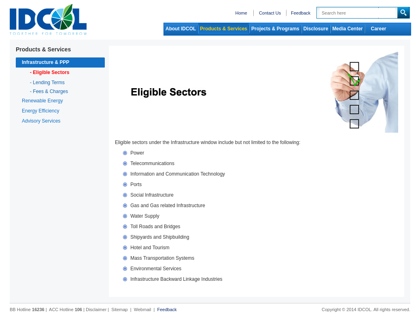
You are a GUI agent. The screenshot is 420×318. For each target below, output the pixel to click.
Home (241, 13)
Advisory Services (41, 121)
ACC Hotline (65, 309)
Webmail (142, 309)
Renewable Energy (42, 101)
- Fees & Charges (49, 91)
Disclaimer (96, 309)
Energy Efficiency (40, 111)
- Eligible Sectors (49, 72)
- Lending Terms (47, 82)
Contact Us (270, 13)
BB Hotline (27, 309)
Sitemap (119, 309)
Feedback (300, 13)
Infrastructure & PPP (45, 62)
